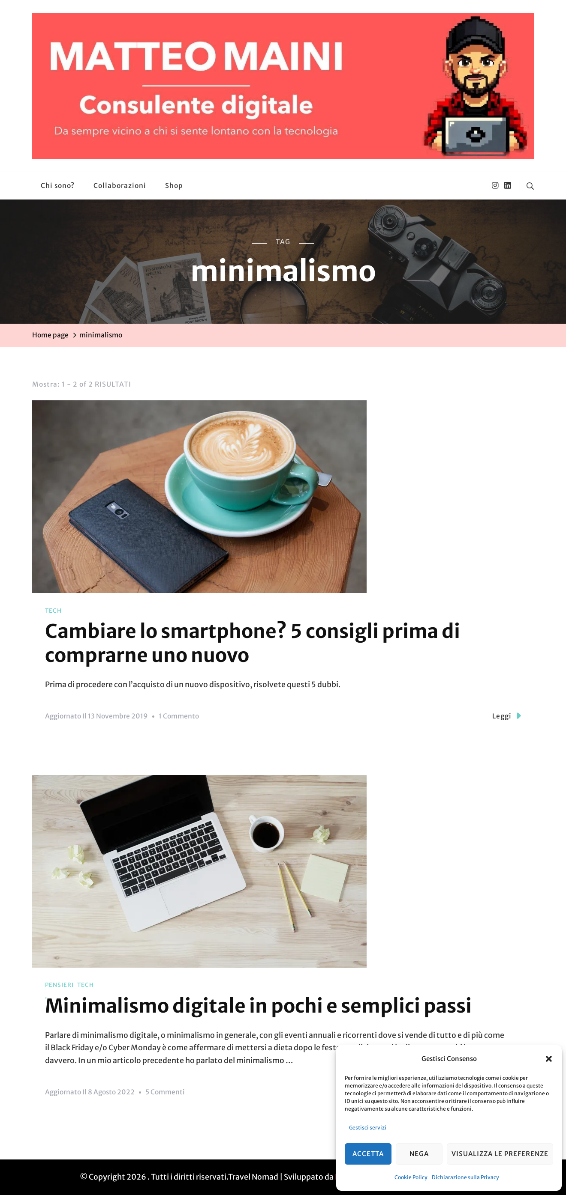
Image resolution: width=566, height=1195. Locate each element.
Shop (174, 186)
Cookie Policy (411, 1177)
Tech (53, 610)
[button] (549, 1059)
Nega (419, 1154)
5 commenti (165, 1092)
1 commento (179, 716)
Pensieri (59, 985)
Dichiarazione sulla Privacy (465, 1177)
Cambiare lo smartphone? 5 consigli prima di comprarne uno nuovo (252, 643)
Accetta (368, 1154)
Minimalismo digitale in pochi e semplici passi (258, 1006)
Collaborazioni (119, 186)
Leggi (506, 716)
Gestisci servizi (367, 1127)
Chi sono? (58, 186)
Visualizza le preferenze (500, 1154)
